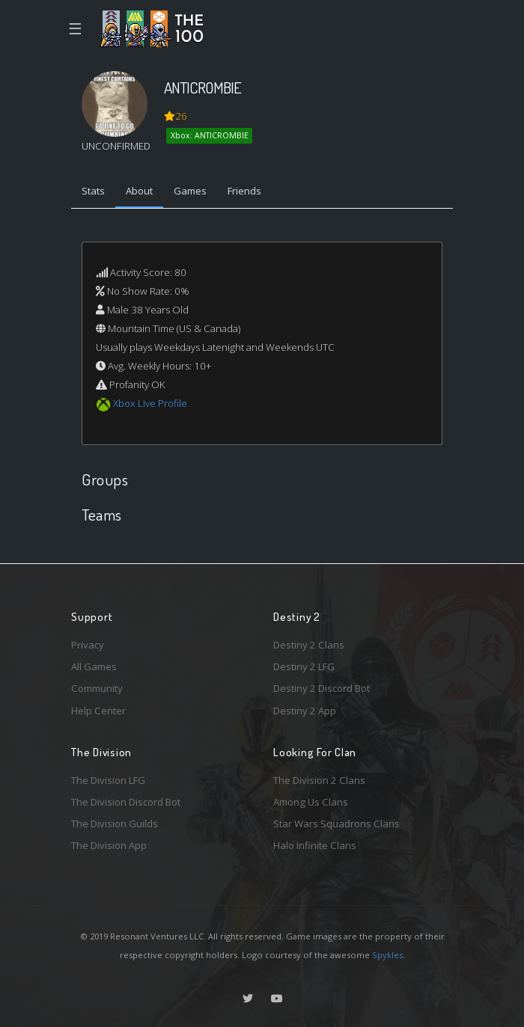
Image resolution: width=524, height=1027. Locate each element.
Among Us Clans (310, 802)
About (139, 190)
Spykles (387, 954)
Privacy (87, 645)
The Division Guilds (114, 823)
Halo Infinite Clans (314, 845)
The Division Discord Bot (125, 802)
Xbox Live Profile (150, 403)
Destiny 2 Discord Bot (321, 688)
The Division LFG (108, 780)
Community (97, 688)
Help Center (98, 710)
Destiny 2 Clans (308, 645)
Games (190, 190)
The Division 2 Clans (319, 780)
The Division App (109, 845)
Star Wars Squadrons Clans (336, 823)
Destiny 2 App (304, 710)
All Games (94, 666)
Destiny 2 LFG (304, 666)
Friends (244, 190)
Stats (93, 190)
